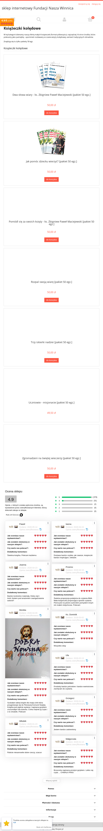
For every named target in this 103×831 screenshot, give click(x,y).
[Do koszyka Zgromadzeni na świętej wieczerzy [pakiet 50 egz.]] (51, 476)
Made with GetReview (43, 827)
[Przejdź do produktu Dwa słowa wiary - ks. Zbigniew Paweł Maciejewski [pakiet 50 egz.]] (51, 75)
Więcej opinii (51, 781)
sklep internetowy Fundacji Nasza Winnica (37, 8)
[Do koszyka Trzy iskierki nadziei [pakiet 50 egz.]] (51, 360)
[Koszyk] (90, 19)
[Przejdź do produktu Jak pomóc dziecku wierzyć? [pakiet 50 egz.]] (51, 141)
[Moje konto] (64, 19)
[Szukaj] (38, 19)
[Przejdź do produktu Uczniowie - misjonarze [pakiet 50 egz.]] (51, 385)
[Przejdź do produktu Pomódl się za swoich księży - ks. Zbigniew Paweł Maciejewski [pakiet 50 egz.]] (51, 205)
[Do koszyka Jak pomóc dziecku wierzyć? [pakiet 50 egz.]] (51, 179)
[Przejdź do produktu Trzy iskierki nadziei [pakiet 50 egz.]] (51, 325)
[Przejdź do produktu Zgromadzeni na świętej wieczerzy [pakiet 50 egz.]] (51, 441)
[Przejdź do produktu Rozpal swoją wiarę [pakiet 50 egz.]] (51, 265)
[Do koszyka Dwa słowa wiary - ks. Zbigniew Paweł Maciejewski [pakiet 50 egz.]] (51, 112)
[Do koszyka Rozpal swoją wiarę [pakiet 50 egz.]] (51, 300)
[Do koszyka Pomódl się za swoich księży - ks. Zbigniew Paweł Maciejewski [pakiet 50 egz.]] (51, 239)
